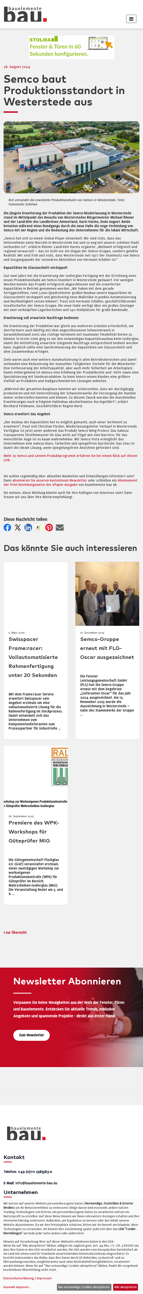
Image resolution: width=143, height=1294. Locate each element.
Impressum (44, 1278)
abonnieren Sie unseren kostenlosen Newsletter (49, 480)
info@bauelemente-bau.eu (36, 1183)
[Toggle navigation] (131, 19)
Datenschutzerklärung (18, 1278)
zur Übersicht (16, 932)
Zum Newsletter (31, 1035)
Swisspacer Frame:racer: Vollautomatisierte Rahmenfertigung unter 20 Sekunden (33, 657)
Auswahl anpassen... (17, 1287)
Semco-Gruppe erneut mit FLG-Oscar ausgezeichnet (107, 648)
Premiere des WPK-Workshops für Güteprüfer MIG (34, 832)
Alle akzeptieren (125, 1287)
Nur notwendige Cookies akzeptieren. (84, 1287)
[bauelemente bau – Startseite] (25, 1135)
